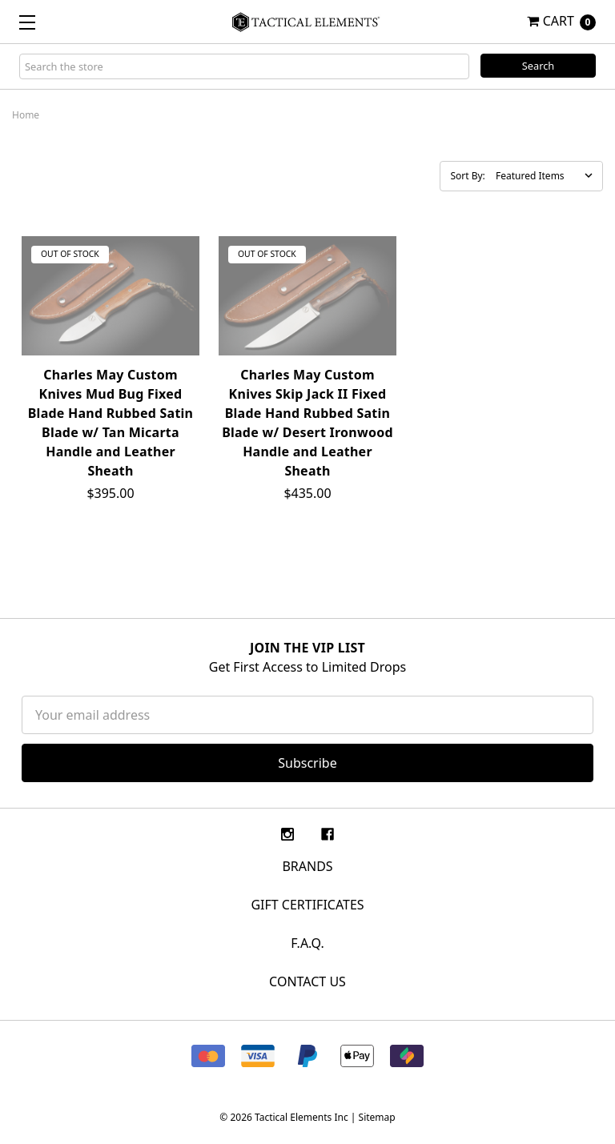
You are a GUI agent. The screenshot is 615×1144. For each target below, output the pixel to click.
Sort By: (467, 176)
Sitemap (377, 1117)
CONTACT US (307, 981)
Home (25, 115)
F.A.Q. (307, 943)
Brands (307, 866)
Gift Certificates (307, 904)
